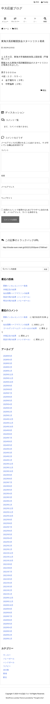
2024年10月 (8, 427)
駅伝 (16, 29)
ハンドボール (8, 662)
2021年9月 (7, 564)
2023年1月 (7, 505)
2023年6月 (7, 486)
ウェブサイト (6, 198)
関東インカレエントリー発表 (15, 286)
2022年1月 (7, 549)
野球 (5, 674)
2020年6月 (7, 620)
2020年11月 (8, 601)
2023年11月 (8, 467)
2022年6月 (7, 531)
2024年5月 (7, 445)
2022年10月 (8, 516)
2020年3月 (7, 631)
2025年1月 (7, 415)
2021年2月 (7, 590)
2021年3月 (7, 586)
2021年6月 (7, 575)
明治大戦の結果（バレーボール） (17, 301)
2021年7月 (7, 572)
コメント (5, 150)
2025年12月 (8, 374)
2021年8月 (7, 568)
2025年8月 (7, 389)
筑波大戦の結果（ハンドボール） (17, 297)
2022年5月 (7, 534)
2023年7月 (7, 482)
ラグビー (7, 666)
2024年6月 (7, 441)
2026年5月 (7, 356)
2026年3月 (7, 363)
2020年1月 (7, 639)
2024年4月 (7, 449)
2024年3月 (7, 453)
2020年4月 (7, 627)
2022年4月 (7, 538)
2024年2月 (7, 456)
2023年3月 (7, 497)
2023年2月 (7, 501)
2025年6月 (7, 397)
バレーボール (8, 659)
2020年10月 (8, 605)
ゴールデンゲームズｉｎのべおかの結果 (20, 328)
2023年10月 (8, 471)
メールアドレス (7, 187)
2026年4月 (7, 360)
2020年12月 (8, 598)
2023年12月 (8, 464)
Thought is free (38, 698)
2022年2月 (7, 546)
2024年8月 (7, 434)
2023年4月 (7, 493)
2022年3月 (7, 542)
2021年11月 (8, 557)
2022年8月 (7, 523)
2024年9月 (7, 430)
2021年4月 (7, 583)
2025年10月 (8, 382)
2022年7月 (7, 527)
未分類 (6, 670)
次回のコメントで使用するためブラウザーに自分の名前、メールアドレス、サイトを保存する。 (26, 211)
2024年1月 (7, 460)
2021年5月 (7, 579)
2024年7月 (7, 438)
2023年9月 (7, 475)
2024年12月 (8, 419)
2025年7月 (7, 393)
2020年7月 (7, 616)
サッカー (7, 655)
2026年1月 (7, 371)
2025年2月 (7, 412)
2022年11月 (8, 512)
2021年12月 (8, 553)
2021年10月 (8, 560)
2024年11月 (8, 423)
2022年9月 (7, 520)
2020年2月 (7, 635)
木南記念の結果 (9, 289)
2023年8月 (7, 479)
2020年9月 (7, 609)
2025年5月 (7, 400)
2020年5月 (7, 624)
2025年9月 (7, 386)
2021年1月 (7, 594)
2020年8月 (7, 613)
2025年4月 (7, 404)
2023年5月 (7, 490)
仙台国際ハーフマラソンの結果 (16, 293)
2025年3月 (7, 408)
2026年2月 (7, 367)
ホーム (6, 29)
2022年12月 (8, 508)
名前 (3, 176)
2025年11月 (8, 378)
